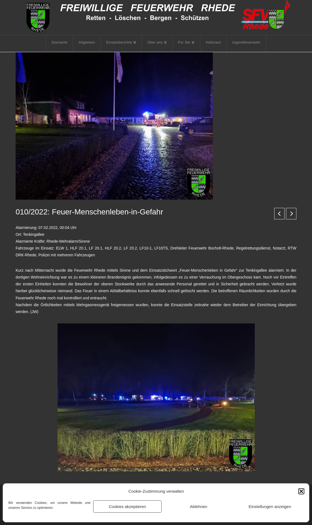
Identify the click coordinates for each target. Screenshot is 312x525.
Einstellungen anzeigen (269, 506)
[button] (301, 491)
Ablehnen (198, 506)
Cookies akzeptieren (127, 506)
